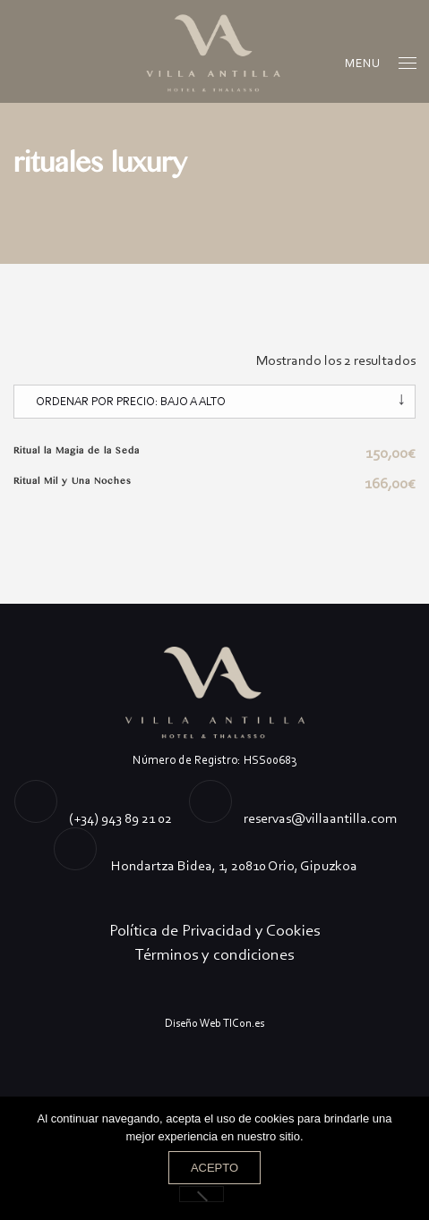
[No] (201, 1194)
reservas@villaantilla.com (320, 817)
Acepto (214, 1167)
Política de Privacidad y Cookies (214, 930)
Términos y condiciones (214, 954)
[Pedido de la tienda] (214, 402)
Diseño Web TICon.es (214, 1022)
